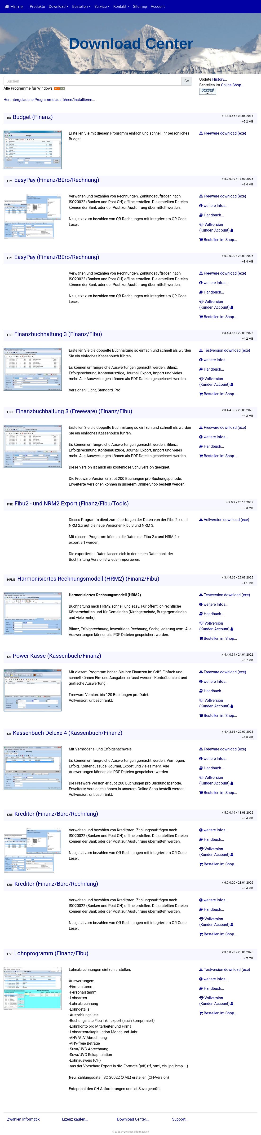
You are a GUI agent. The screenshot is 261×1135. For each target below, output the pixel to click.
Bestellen (80, 6)
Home (14, 6)
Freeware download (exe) (222, 133)
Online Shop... (232, 85)
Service (100, 6)
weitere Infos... (214, 205)
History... (219, 79)
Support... (180, 1119)
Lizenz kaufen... (75, 1119)
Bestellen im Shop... (218, 239)
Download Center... (133, 1119)
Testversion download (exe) (224, 350)
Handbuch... (212, 215)
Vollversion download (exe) (224, 519)
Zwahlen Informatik (23, 1119)
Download (57, 6)
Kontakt (119, 6)
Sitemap (140, 6)
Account (158, 6)
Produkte (37, 6)
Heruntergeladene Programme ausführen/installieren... (49, 99)
